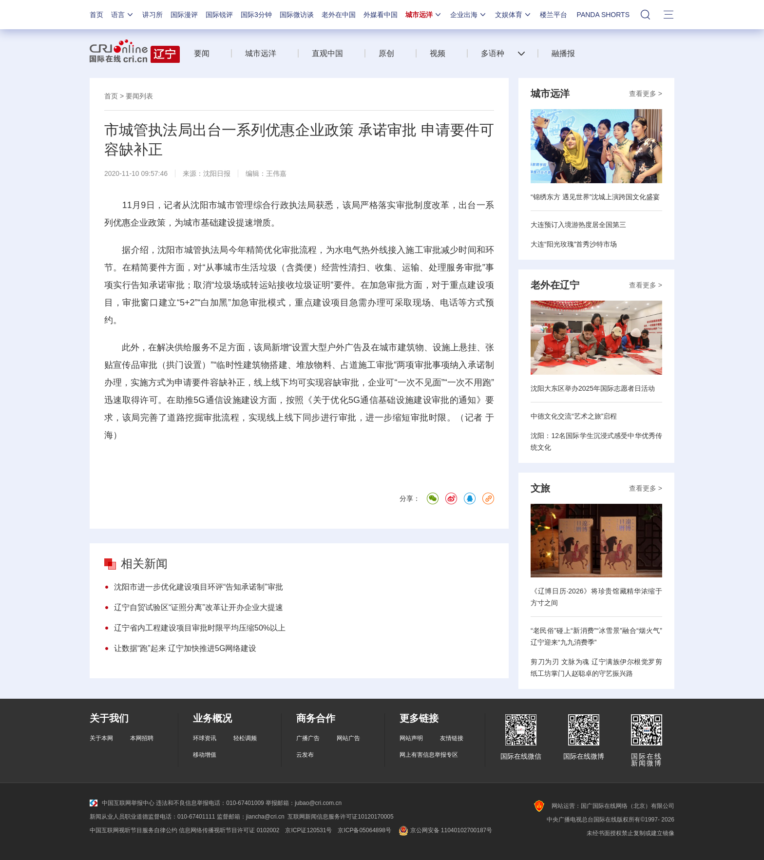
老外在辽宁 (555, 285)
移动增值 (204, 754)
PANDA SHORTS (603, 15)
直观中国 (327, 53)
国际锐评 (219, 15)
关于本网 (101, 738)
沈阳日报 (216, 173)
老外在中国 (339, 15)
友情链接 (451, 738)
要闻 (202, 53)
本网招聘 (141, 738)
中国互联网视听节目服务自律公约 (133, 830)
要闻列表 (139, 96)
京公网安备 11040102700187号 (444, 830)
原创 (386, 53)
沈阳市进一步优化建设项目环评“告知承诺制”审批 (198, 587)
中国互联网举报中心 (122, 803)
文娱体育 (513, 15)
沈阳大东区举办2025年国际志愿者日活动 (593, 388)
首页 (96, 15)
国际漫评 (184, 15)
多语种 (492, 53)
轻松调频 (245, 738)
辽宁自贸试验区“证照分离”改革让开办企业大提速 (198, 607)
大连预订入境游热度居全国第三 (578, 225)
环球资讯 (204, 738)
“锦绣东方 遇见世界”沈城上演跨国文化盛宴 (595, 197)
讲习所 (152, 15)
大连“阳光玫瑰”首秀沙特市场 (574, 244)
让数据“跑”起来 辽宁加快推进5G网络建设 (185, 648)
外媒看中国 (380, 15)
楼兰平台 (553, 15)
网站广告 (348, 738)
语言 (122, 15)
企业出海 (468, 15)
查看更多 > (645, 93)
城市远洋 (423, 15)
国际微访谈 (297, 15)
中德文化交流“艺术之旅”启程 (574, 416)
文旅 (540, 488)
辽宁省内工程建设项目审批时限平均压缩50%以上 (200, 628)
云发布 (305, 754)
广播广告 (308, 738)
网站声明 (411, 738)
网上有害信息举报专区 (429, 754)
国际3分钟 (256, 15)
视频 (437, 53)
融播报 (563, 53)
